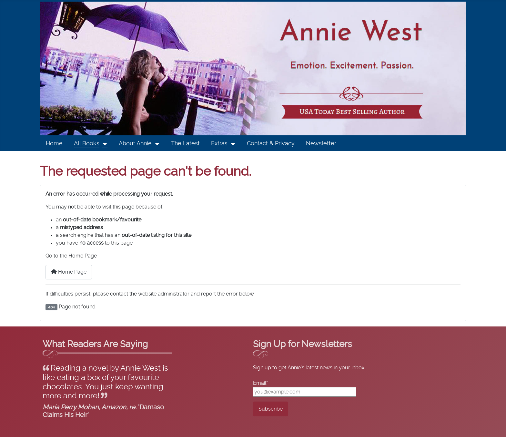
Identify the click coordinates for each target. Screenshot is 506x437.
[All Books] (103, 144)
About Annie (135, 144)
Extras (219, 144)
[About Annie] (156, 144)
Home (54, 144)
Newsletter (321, 144)
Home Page (68, 272)
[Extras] (232, 144)
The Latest (185, 144)
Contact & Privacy (271, 144)
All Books (86, 144)
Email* (260, 383)
